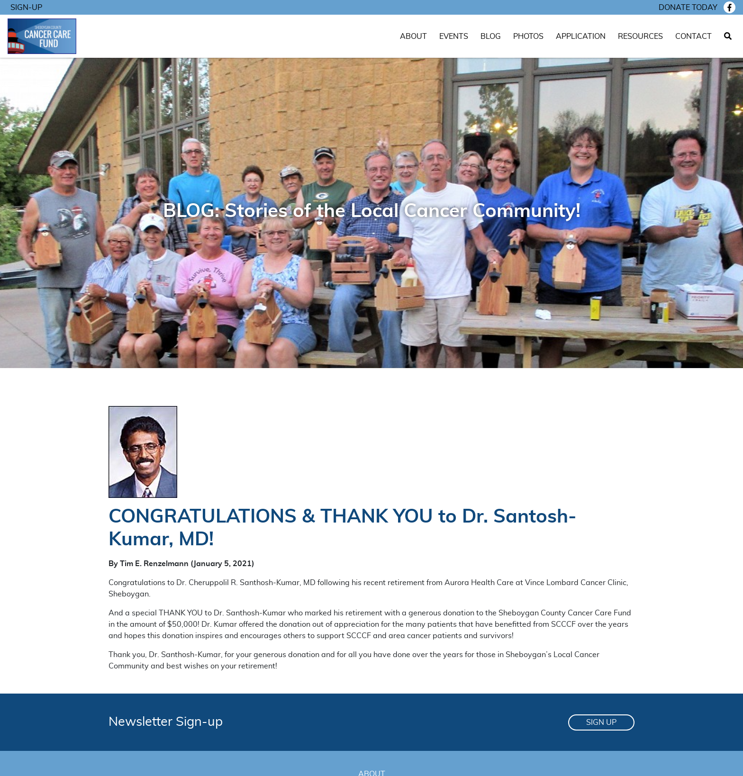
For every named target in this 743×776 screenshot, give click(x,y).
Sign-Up (26, 7)
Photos (528, 36)
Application (581, 36)
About (413, 36)
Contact (693, 36)
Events (453, 36)
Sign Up (601, 722)
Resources (640, 36)
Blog (490, 36)
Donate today (688, 7)
